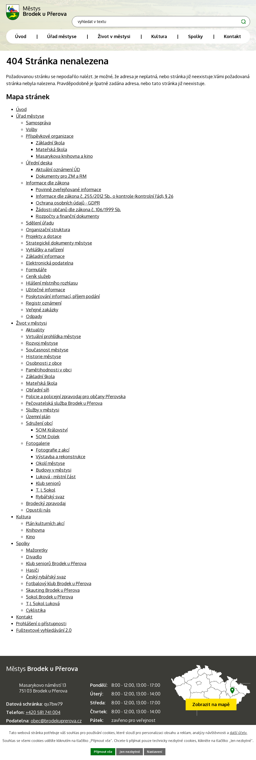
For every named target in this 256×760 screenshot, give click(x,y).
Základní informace (45, 260)
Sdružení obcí (39, 427)
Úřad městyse (30, 119)
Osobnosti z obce (44, 366)
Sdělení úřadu (40, 226)
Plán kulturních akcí (45, 527)
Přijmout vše (100, 751)
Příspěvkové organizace (50, 139)
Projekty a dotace (43, 240)
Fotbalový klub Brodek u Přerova (58, 587)
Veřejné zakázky (42, 313)
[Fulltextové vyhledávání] (218, 11)
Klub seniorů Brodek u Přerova (56, 567)
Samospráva (38, 126)
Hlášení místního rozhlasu (52, 286)
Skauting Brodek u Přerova (53, 594)
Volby (31, 133)
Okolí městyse (50, 467)
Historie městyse (43, 360)
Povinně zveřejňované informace (68, 193)
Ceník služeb (38, 280)
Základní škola (50, 146)
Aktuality (35, 333)
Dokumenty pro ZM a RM (61, 180)
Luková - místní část (56, 480)
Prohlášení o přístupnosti (41, 627)
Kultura (23, 520)
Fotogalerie (38, 447)
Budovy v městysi (53, 473)
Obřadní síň (37, 393)
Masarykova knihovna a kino (64, 159)
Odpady (34, 320)
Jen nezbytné (130, 751)
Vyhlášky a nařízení (45, 253)
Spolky (23, 547)
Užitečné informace (45, 293)
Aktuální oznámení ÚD (58, 173)
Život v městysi (31, 326)
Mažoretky (37, 553)
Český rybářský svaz (46, 580)
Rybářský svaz (50, 500)
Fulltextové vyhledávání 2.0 (44, 634)
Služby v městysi (42, 413)
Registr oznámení (43, 306)
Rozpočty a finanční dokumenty (67, 220)
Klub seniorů (48, 487)
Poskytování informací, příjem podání (63, 300)
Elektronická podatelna (49, 266)
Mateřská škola (51, 153)
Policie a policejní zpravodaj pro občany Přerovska (76, 400)
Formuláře (36, 273)
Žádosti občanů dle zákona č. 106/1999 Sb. (78, 213)
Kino (30, 540)
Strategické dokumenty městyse (59, 246)
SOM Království (52, 433)
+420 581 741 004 (43, 716)
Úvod (21, 113)
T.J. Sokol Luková (43, 607)
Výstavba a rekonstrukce (60, 460)
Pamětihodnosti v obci (49, 373)
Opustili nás (38, 513)
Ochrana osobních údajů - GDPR (68, 206)
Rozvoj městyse (42, 346)
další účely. (238, 732)
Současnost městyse (47, 353)
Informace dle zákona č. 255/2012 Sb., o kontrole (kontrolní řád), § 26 (104, 200)
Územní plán (38, 420)
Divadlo (34, 560)
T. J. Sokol (45, 493)
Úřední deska (39, 166)
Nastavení (158, 751)
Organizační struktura (48, 233)
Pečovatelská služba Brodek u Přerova (64, 407)
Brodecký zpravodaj (46, 507)
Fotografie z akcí (52, 453)
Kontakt (24, 620)
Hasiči (32, 573)
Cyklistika (36, 614)
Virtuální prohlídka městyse (53, 340)
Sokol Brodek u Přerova (49, 600)
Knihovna (35, 533)
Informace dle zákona (47, 186)
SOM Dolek (47, 440)
